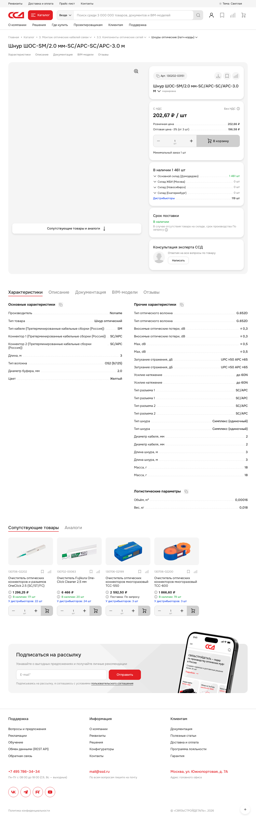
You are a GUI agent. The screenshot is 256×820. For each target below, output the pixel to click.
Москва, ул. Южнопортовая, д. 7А (199, 771)
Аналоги (73, 527)
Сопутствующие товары (33, 527)
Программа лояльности (188, 749)
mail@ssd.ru (99, 771)
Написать (178, 260)
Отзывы (103, 54)
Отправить (125, 675)
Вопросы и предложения (27, 729)
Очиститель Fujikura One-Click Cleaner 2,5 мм (76, 580)
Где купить (60, 25)
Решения (39, 25)
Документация (63, 54)
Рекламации (17, 736)
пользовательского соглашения (112, 683)
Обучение (15, 742)
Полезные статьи (183, 736)
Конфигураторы (101, 749)
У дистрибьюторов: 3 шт (122, 601)
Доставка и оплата (40, 3)
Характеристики (19, 54)
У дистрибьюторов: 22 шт (25, 601)
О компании (17, 25)
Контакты (87, 3)
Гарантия (177, 756)
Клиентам (115, 25)
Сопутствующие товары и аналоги (76, 228)
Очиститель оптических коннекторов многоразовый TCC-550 (127, 582)
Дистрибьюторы (164, 198)
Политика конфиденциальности (29, 810)
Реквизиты (15, 3)
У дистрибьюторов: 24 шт (74, 601)
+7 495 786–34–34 (24, 771)
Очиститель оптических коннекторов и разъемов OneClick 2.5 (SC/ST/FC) (27, 582)
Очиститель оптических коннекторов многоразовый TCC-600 (175, 582)
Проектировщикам (88, 25)
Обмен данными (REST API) (28, 749)
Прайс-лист (67, 3)
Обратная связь (20, 756)
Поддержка (137, 25)
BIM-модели (85, 54)
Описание (41, 54)
